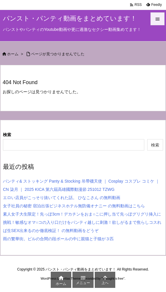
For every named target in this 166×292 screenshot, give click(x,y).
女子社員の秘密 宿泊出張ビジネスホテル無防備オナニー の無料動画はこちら (74, 205)
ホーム (12, 54)
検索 (7, 134)
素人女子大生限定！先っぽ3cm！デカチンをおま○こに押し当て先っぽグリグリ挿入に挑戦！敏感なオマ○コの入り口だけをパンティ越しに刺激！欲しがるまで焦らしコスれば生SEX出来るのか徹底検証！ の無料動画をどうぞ (82, 222)
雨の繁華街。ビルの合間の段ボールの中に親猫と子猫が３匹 (61, 238)
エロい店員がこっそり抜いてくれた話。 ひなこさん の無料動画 (61, 197)
